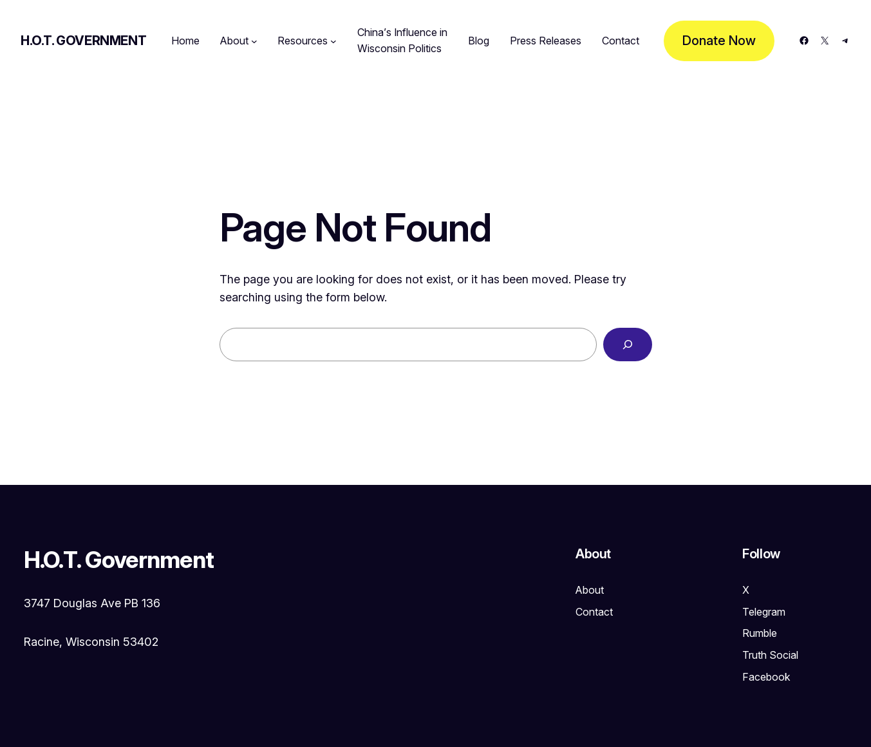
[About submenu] (254, 41)
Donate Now (719, 40)
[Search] (627, 344)
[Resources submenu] (333, 41)
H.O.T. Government (83, 40)
